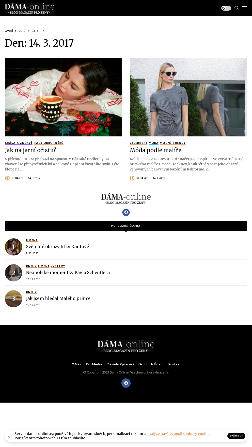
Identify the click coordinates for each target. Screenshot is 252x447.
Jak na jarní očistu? (30, 150)
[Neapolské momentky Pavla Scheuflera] (13, 272)
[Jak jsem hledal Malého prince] (13, 298)
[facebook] (126, 383)
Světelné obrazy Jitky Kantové (57, 246)
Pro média (94, 364)
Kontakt (174, 364)
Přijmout (236, 436)
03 (33, 30)
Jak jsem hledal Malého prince (58, 298)
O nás (76, 364)
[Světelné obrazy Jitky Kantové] (13, 247)
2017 (22, 30)
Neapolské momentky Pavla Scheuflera (68, 272)
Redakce (17, 178)
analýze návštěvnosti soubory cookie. (178, 433)
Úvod (9, 30)
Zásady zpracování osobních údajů (135, 364)
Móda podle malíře (155, 150)
